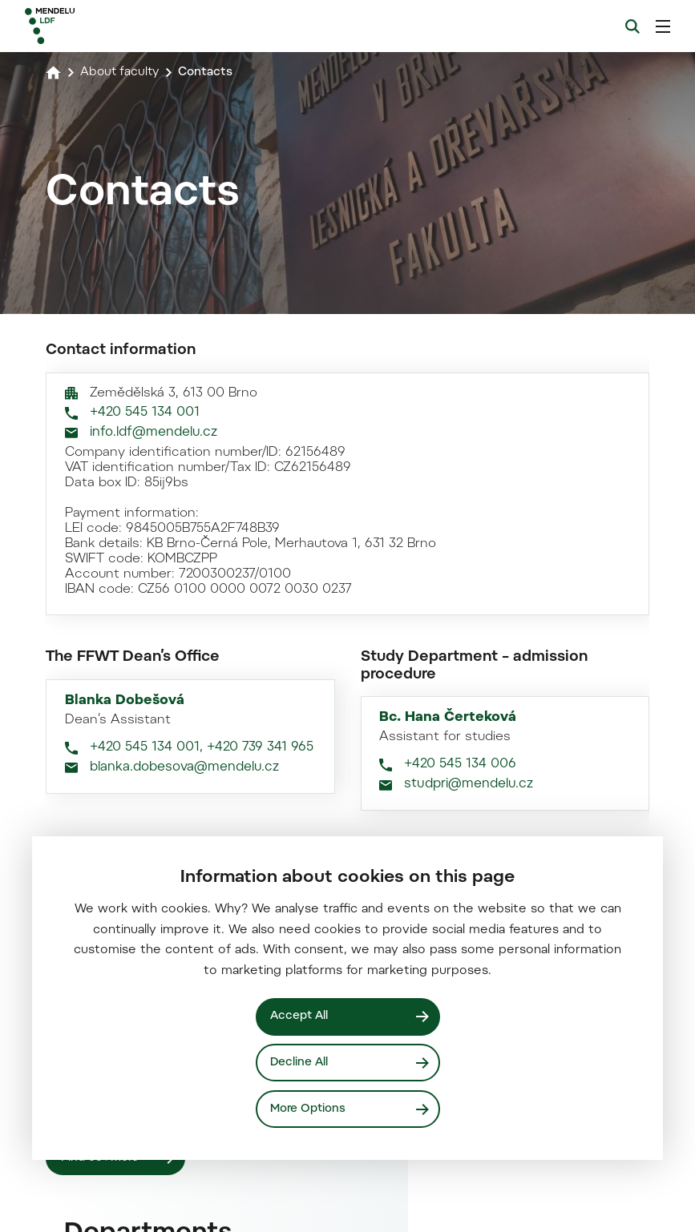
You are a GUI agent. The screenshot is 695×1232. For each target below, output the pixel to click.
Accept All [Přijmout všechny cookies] (301, 1015)
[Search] (632, 26)
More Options (309, 1108)
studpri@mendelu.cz (468, 1210)
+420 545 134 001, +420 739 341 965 (201, 1172)
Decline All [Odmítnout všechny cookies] (300, 1062)
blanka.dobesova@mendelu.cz (184, 1192)
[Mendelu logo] (110, 26)
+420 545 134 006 (460, 1190)
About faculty (122, 72)
